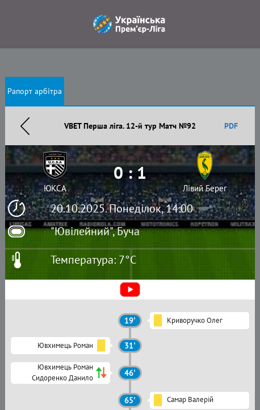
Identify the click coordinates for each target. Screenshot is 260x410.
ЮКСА (55, 188)
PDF (231, 126)
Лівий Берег (205, 188)
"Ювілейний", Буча (95, 231)
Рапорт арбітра (34, 91)
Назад (24, 126)
